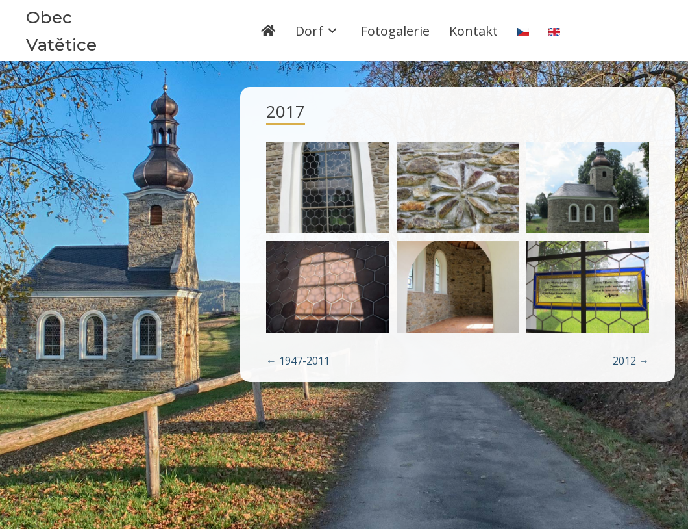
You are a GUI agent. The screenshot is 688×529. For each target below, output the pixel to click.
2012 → (631, 361)
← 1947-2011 (298, 361)
